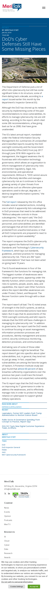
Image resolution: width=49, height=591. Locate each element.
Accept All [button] (34, 586)
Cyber (7, 545)
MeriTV (7, 524)
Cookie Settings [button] (16, 586)
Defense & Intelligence (12, 407)
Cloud (6, 541)
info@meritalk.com (12, 489)
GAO (4, 452)
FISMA (4, 450)
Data (6, 549)
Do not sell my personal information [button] (17, 582)
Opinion (7, 516)
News (6, 508)
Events (7, 512)
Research (8, 553)
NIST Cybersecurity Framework (14, 455)
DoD (3, 445)
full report (11, 202)
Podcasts (8, 520)
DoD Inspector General (11, 447)
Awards (7, 557)
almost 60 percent (26, 368)
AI (5, 537)
